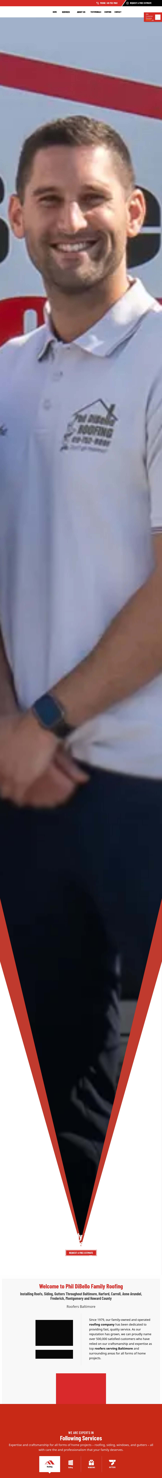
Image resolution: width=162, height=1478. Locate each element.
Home (55, 12)
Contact (117, 12)
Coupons (107, 12)
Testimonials (95, 12)
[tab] (49, 1464)
